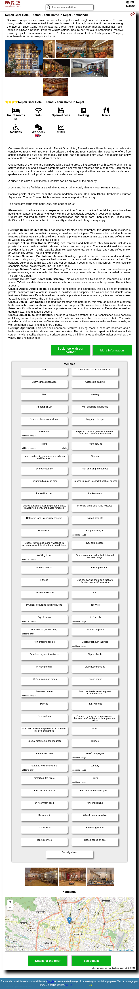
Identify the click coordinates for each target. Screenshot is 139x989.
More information (112, 350)
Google (50, 981)
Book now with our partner (70, 350)
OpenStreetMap (126, 950)
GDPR (68, 985)
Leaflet (112, 950)
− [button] (10, 907)
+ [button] (10, 902)
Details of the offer (47, 960)
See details (91, 960)
